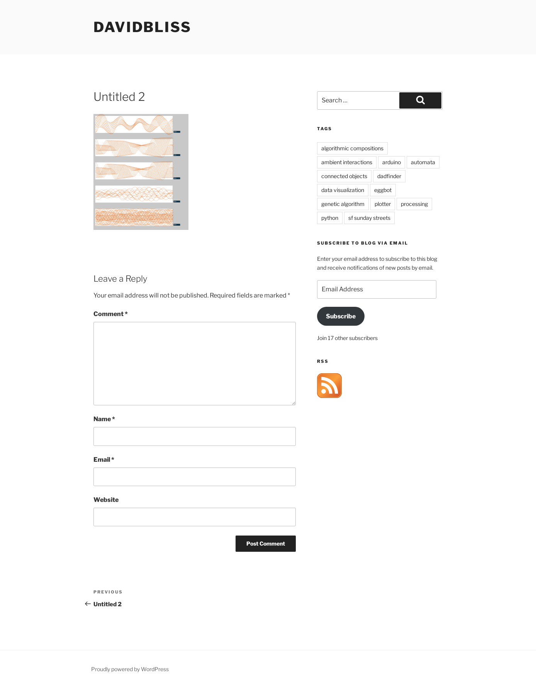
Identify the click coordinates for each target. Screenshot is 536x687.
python (329, 217)
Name (104, 419)
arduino (391, 162)
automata (423, 162)
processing (414, 204)
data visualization (342, 190)
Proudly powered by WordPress (130, 669)
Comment (110, 314)
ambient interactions (346, 162)
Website (106, 499)
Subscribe (341, 316)
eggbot (383, 190)
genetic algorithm (343, 204)
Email (103, 459)
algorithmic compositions (352, 148)
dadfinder (389, 176)
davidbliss (142, 27)
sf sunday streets (369, 217)
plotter (383, 204)
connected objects (344, 176)
